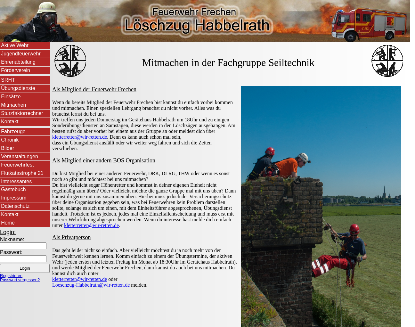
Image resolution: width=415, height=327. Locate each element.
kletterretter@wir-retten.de (79, 137)
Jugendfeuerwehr (21, 53)
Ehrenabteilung (18, 62)
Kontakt (9, 121)
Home (8, 222)
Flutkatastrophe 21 (22, 173)
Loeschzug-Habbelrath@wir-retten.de (91, 285)
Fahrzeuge (13, 131)
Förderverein (15, 70)
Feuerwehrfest (17, 165)
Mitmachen (13, 105)
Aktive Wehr (14, 45)
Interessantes (16, 181)
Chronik (10, 140)
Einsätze (10, 96)
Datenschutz (15, 206)
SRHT (8, 80)
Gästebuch (13, 189)
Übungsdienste (18, 88)
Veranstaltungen (19, 156)
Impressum (13, 197)
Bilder (7, 148)
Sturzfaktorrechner (22, 113)
